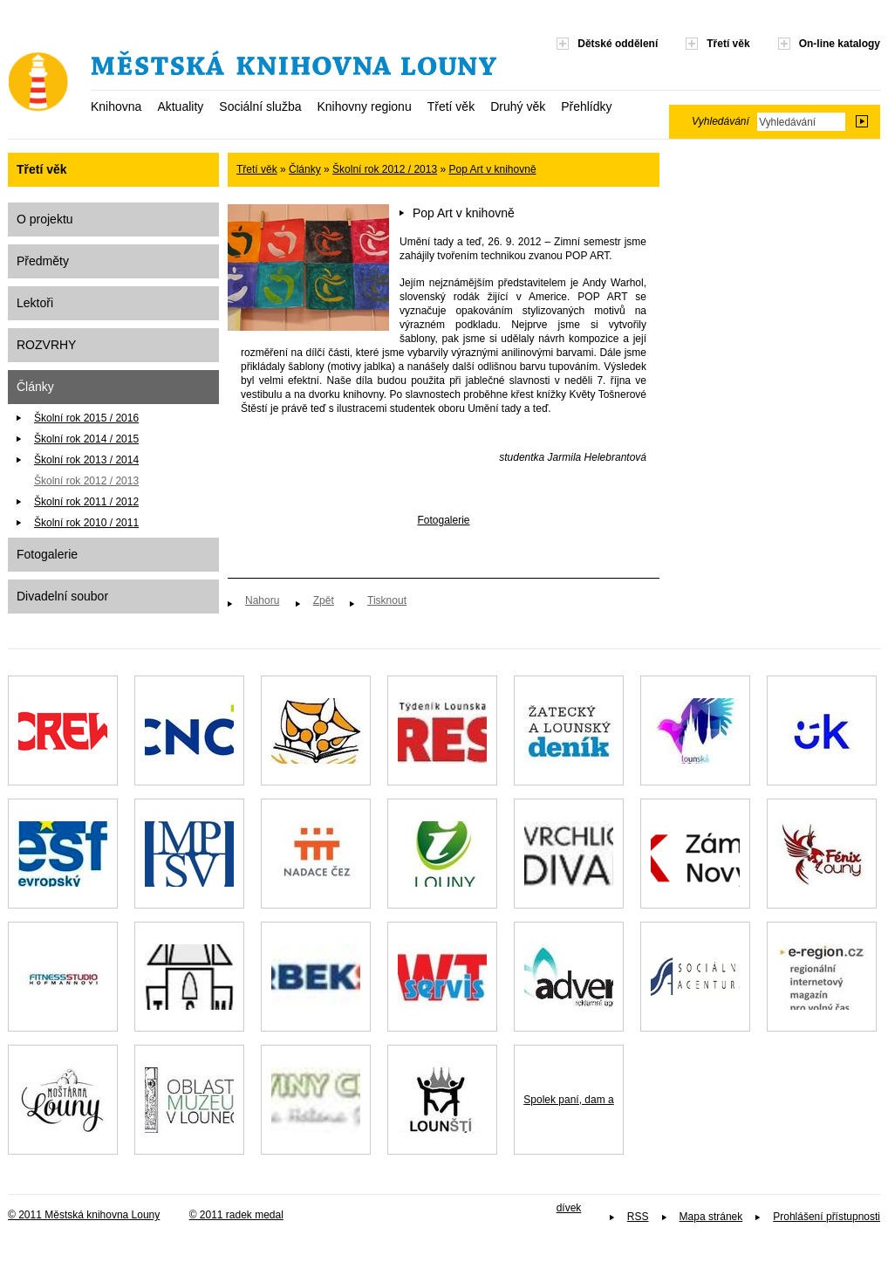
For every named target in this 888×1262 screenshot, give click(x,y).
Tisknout (386, 600)
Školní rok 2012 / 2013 (86, 481)
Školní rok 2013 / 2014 (86, 460)
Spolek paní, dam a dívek (568, 1124)
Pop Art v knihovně (492, 169)
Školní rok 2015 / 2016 (86, 418)
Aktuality (180, 106)
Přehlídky (586, 106)
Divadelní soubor (62, 596)
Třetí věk (451, 106)
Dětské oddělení (617, 44)
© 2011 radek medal (236, 1215)
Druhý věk (517, 106)
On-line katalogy (839, 44)
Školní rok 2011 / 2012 (86, 502)
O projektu (45, 219)
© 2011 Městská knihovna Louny (84, 1215)
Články (35, 387)
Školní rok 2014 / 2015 (86, 439)
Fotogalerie (47, 554)
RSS (638, 1217)
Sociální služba (260, 106)
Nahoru (262, 600)
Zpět (323, 600)
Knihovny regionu (364, 106)
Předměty (43, 261)
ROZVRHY (46, 345)
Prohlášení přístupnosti (826, 1217)
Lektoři (35, 303)
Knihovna (116, 106)
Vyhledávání (720, 121)
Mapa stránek (711, 1217)
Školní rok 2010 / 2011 (86, 523)
